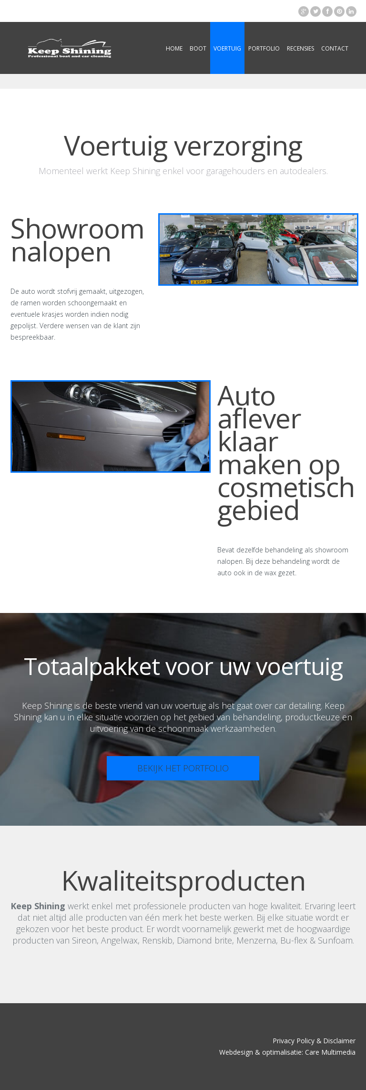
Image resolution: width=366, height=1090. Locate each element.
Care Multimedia (330, 1052)
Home (174, 48)
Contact (334, 48)
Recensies (300, 48)
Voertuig (227, 48)
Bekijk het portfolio (183, 768)
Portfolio (264, 48)
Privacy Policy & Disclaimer (314, 1040)
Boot (198, 48)
